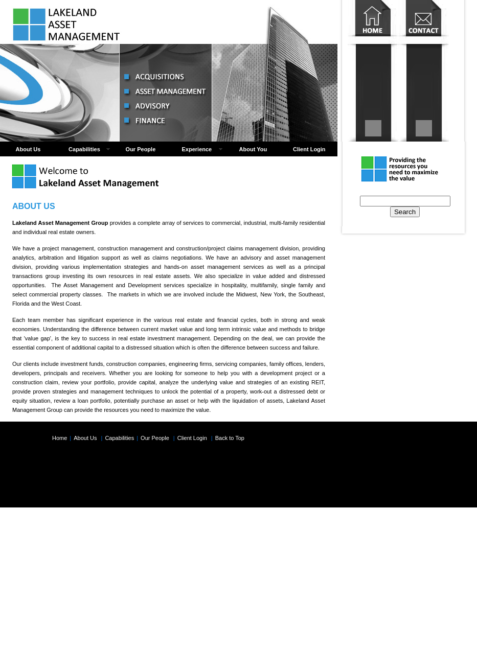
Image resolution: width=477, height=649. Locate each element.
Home (373, 71)
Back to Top (229, 438)
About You (253, 149)
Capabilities (84, 149)
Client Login (309, 149)
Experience (197, 149)
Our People (141, 149)
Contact (423, 71)
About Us (28, 149)
